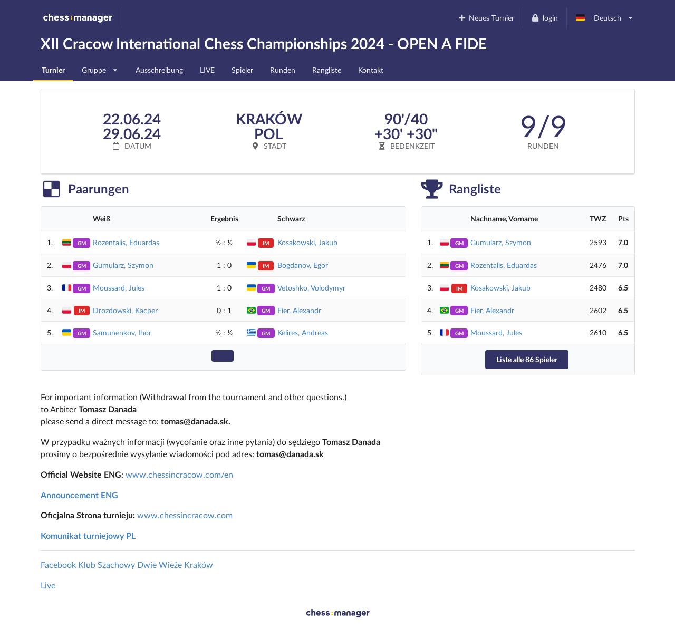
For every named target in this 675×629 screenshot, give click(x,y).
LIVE (207, 69)
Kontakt (370, 69)
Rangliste (326, 69)
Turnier (53, 69)
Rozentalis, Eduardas (126, 242)
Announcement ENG (79, 495)
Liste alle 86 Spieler (526, 359)
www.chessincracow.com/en (179, 474)
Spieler (242, 69)
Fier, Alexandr (299, 310)
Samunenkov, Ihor (122, 332)
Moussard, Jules (118, 287)
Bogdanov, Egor (302, 264)
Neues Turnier (485, 17)
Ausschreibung (159, 69)
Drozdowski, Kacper (125, 310)
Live (48, 585)
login (544, 17)
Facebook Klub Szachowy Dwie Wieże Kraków (127, 564)
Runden (282, 69)
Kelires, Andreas (302, 332)
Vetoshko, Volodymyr (311, 287)
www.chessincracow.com (185, 515)
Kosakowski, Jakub (307, 242)
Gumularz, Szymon (123, 264)
